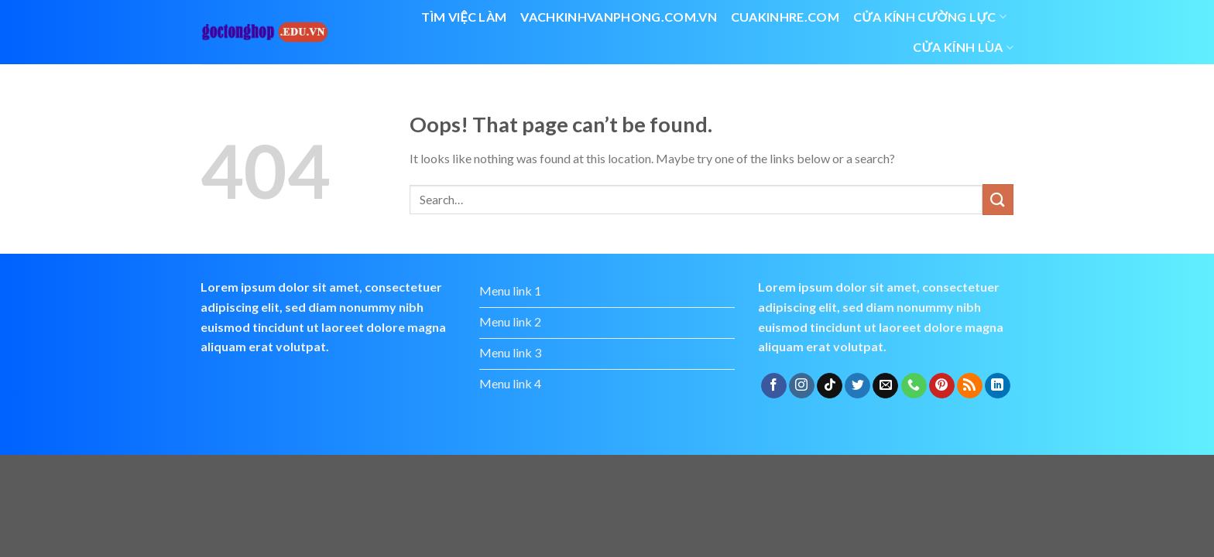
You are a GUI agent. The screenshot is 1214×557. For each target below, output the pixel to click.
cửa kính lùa (963, 47)
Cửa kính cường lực (930, 17)
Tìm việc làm (463, 16)
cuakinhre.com (785, 16)
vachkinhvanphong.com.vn (618, 16)
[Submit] (998, 199)
